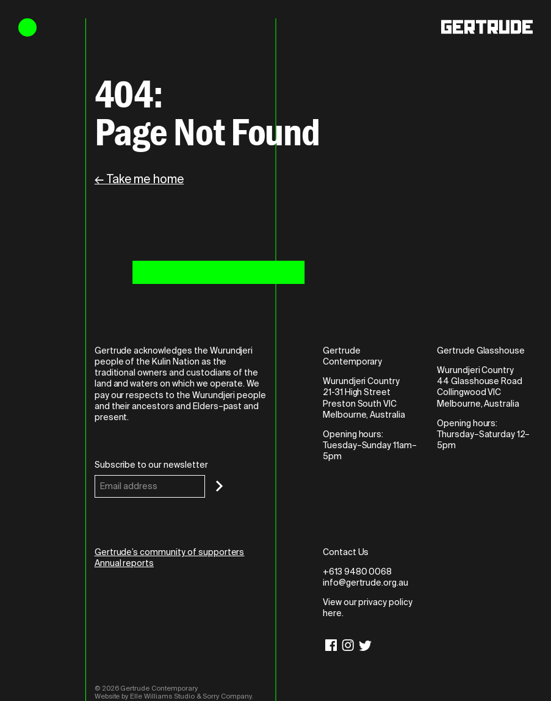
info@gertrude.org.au (365, 582)
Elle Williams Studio (162, 696)
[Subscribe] (219, 486)
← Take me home (139, 179)
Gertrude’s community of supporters (170, 552)
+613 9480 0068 (357, 571)
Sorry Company (227, 696)
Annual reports (124, 563)
